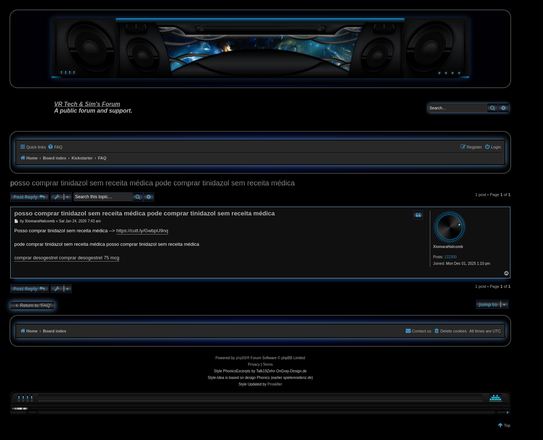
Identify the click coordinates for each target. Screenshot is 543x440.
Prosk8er (274, 384)
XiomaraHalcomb (448, 247)
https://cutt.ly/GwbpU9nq (142, 230)
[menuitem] (55, 147)
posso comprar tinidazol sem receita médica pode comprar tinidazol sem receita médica (152, 183)
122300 (451, 257)
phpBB (241, 358)
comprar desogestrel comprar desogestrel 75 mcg (66, 257)
